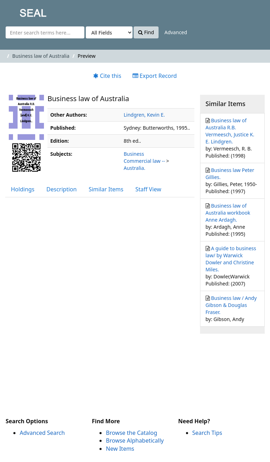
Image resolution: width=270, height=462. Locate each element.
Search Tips (207, 433)
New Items (120, 448)
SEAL (19, 11)
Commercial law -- (144, 161)
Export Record (155, 76)
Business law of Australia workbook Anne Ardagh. (228, 212)
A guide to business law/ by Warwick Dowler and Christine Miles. (231, 259)
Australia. (135, 168)
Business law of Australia (41, 56)
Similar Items (106, 189)
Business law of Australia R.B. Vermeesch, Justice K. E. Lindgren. (230, 131)
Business (134, 153)
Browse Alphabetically (134, 440)
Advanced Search (42, 433)
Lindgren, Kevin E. (144, 114)
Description (61, 189)
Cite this (107, 76)
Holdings (22, 189)
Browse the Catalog (131, 433)
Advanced (176, 32)
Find (146, 32)
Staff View (148, 189)
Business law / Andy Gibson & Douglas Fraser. (231, 305)
